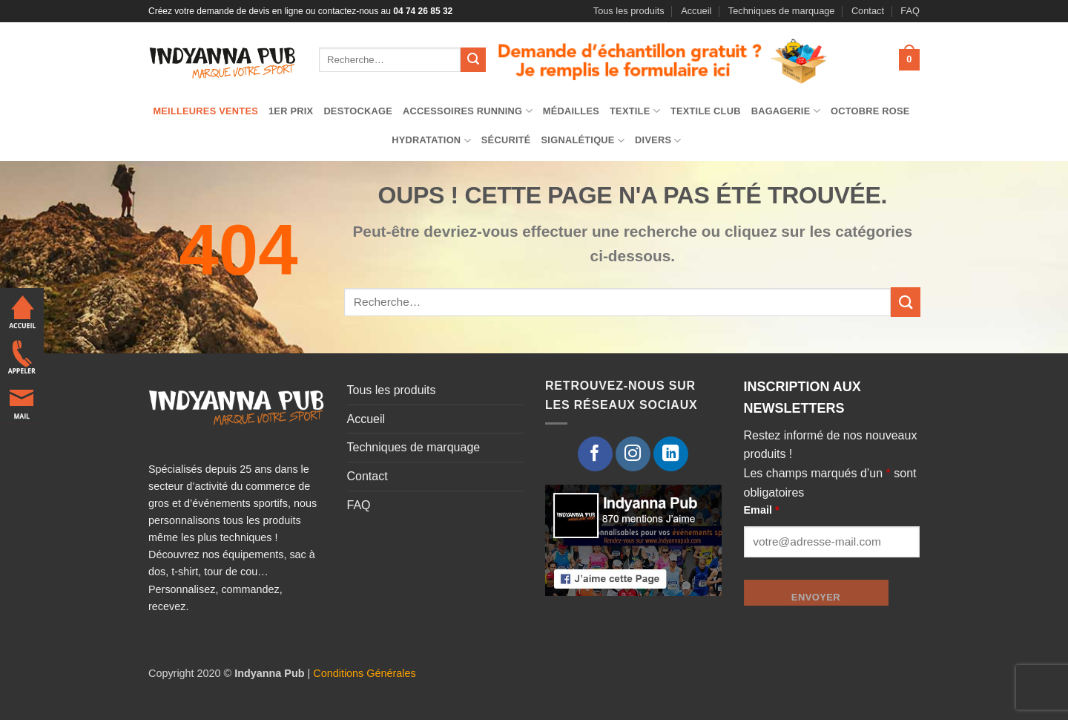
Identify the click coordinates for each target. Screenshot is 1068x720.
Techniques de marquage (781, 10)
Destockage (357, 111)
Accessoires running (468, 111)
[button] (909, 60)
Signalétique (583, 141)
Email (761, 510)
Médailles (571, 111)
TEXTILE (635, 111)
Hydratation (431, 141)
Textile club (705, 111)
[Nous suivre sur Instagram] (633, 453)
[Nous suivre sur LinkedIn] (670, 453)
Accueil (696, 10)
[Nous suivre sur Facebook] (595, 453)
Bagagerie (785, 111)
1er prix (290, 111)
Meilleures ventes (205, 111)
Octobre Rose (870, 111)
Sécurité (506, 139)
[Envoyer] (473, 60)
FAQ (910, 10)
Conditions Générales (364, 673)
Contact (867, 10)
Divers (658, 141)
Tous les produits (629, 10)
